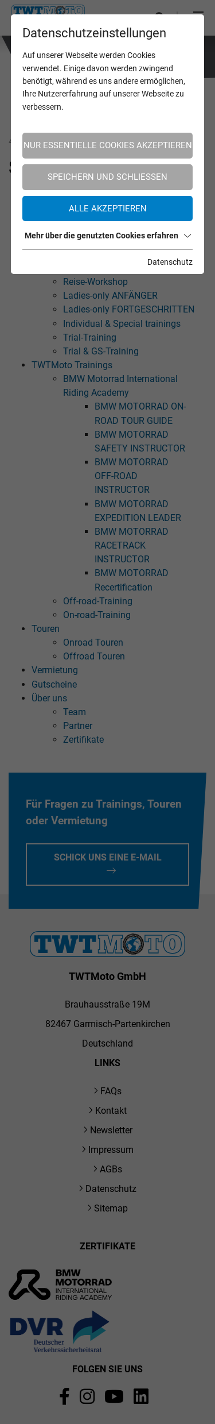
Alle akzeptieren (108, 208)
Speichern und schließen (107, 177)
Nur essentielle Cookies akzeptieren (108, 145)
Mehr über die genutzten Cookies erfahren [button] (108, 235)
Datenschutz (170, 262)
